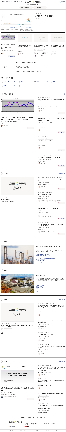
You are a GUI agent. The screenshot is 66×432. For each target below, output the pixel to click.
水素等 (2, 201)
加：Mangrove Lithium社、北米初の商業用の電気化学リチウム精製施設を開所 (57, 46)
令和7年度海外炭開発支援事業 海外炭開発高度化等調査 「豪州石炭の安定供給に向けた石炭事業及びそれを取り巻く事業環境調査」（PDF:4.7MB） (51, 407)
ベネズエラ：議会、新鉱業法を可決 (45, 334)
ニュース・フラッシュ (23, 49)
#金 (38, 338)
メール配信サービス (14, 1)
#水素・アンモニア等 (41, 124)
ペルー (48, 344)
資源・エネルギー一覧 (25, 7)
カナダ (59, 43)
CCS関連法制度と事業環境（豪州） (43, 254)
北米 (57, 43)
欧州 (50, 192)
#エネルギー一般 (41, 104)
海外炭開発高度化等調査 (45, 410)
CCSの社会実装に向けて (40, 260)
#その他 (41, 338)
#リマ (44, 338)
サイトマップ (55, 430)
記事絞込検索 (40, 7)
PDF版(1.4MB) (11, 56)
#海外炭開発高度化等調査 (42, 412)
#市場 (2, 51)
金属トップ (61, 299)
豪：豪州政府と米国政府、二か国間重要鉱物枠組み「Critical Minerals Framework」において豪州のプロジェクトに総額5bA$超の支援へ (41, 47)
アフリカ (46, 154)
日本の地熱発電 (39, 286)
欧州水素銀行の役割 (6, 199)
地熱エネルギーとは (40, 285)
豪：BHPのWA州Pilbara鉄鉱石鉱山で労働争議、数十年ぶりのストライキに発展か (24, 46)
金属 (18, 49)
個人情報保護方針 (24, 430)
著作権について (17, 430)
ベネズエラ (49, 332)
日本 (48, 192)
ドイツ (52, 192)
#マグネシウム (36, 53)
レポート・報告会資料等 (9, 201)
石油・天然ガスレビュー (49, 159)
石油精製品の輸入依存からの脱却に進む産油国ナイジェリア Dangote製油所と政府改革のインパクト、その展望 (51, 156)
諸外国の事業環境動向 (40, 259)
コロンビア (49, 365)
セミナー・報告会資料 (48, 103)
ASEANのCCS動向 (39, 257)
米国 (47, 378)
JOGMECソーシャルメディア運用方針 (45, 430)
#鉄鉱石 (19, 51)
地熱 (37, 417)
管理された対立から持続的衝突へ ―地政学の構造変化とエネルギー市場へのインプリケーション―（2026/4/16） (51, 100)
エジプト (49, 177)
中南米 (46, 332)
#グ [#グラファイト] (45, 53)
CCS (33, 417)
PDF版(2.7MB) (61, 166)
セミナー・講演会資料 (8, 392)
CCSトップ (38, 263)
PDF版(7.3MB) (61, 150)
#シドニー (21, 51)
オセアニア (25, 43)
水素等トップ (60, 173)
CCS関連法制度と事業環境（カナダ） (43, 255)
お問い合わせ (21, 1)
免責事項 (11, 430)
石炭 (2, 392)
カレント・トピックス (45, 395)
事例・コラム (38, 288)
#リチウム (52, 51)
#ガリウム (35, 52)
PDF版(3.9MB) (61, 132)
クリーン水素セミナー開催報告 (44, 194)
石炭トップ (61, 361)
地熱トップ (38, 291)
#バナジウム (46, 52)
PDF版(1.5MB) (61, 113)
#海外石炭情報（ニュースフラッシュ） (44, 372)
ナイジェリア (50, 154)
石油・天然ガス (38, 18)
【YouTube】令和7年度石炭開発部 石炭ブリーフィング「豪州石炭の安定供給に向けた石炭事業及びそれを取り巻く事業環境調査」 (17, 388)
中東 (45, 97)
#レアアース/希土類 (41, 53)
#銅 (38, 351)
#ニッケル (42, 52)
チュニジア (53, 177)
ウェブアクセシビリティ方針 (33, 430)
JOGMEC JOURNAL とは (6, 1)
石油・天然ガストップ (59, 94)
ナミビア (57, 177)
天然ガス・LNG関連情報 (44, 16)
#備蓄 (39, 141)
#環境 (47, 198)
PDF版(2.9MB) (61, 189)
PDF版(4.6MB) (61, 203)
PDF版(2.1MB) (61, 218)
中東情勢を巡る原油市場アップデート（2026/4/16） (49, 138)
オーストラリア (29, 43)
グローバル (9, 115)
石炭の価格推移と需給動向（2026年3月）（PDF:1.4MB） (51, 393)
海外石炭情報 (43, 370)
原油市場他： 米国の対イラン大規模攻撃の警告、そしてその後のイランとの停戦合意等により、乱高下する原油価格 (8, 46)
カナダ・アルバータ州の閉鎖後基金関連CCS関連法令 (46, 258)
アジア (46, 192)
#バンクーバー (56, 51)
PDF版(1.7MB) (61, 234)
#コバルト (39, 52)
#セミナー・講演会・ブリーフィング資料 (8, 394)
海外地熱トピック (39, 287)
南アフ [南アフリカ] (60, 177)
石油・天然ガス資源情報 (10, 50)
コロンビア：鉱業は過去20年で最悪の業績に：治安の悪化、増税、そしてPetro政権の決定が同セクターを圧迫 (51, 367)
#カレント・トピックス (42, 397)
